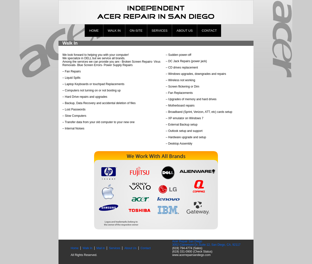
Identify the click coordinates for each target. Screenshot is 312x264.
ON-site (136, 30)
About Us (184, 30)
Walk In (114, 30)
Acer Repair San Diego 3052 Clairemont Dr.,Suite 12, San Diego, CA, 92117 (206, 243)
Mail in (101, 248)
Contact (209, 30)
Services (160, 30)
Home (94, 30)
